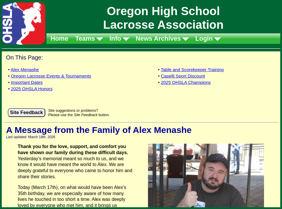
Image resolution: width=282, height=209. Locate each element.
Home (59, 38)
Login (204, 38)
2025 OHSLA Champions (186, 82)
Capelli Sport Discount (183, 75)
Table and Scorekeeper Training (192, 69)
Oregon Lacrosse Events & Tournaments (51, 75)
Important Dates (27, 82)
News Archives (158, 38)
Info (115, 38)
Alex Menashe (25, 69)
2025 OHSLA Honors (32, 88)
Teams (85, 38)
